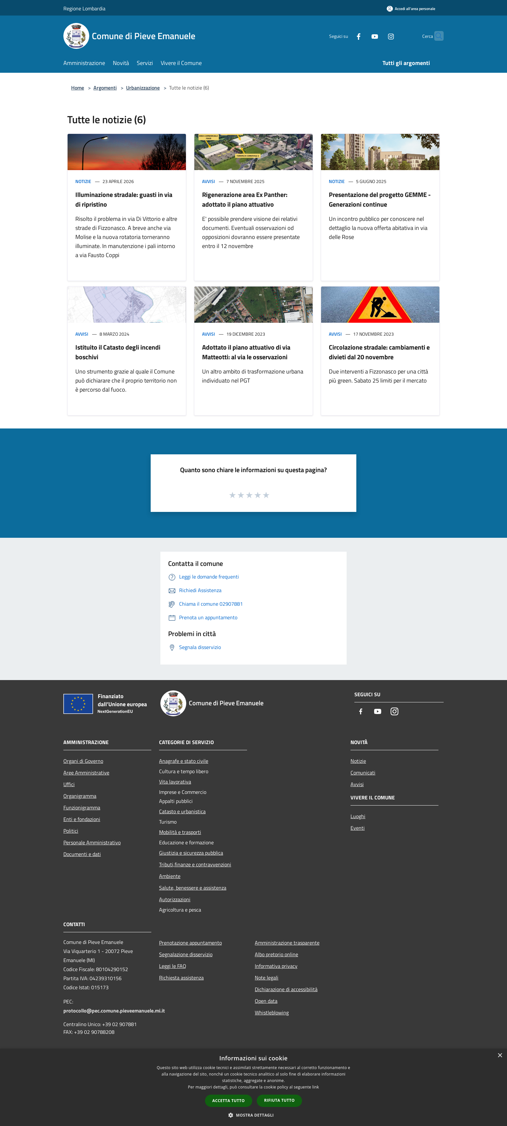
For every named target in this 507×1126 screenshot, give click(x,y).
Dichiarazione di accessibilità (286, 989)
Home (77, 88)
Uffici (69, 784)
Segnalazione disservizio (185, 954)
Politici (70, 831)
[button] (253, 1115)
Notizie (83, 181)
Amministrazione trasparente (287, 943)
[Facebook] (346, 35)
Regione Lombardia (84, 8)
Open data (266, 1001)
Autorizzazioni (174, 899)
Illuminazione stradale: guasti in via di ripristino (123, 199)
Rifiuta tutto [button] (279, 1100)
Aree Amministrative (86, 772)
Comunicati (363, 772)
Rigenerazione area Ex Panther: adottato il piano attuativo (244, 199)
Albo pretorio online (276, 954)
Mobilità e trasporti (180, 832)
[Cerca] (436, 36)
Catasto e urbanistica (182, 811)
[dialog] (253, 1087)
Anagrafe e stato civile (183, 761)
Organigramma (79, 796)
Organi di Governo (83, 761)
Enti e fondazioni (81, 819)
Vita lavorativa (175, 781)
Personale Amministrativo (92, 842)
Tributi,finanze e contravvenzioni (195, 864)
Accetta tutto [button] (228, 1100)
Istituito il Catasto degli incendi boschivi (117, 352)
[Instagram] (378, 35)
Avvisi (208, 181)
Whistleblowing (272, 1012)
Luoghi (358, 816)
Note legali (266, 977)
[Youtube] (362, 35)
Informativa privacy (276, 966)
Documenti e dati (82, 854)
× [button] (499, 1055)
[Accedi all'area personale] (411, 8)
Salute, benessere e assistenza (192, 888)
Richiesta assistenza (181, 977)
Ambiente (169, 876)
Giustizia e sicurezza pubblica (191, 853)
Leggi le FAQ (172, 966)
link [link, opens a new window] (315, 1087)
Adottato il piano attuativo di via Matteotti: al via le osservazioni (246, 352)
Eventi (358, 828)
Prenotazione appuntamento (190, 943)
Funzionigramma (81, 807)
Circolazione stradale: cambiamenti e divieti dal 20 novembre (379, 352)
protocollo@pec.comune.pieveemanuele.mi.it (114, 1010)
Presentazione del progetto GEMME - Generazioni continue (380, 199)
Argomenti (105, 88)
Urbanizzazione (143, 88)
